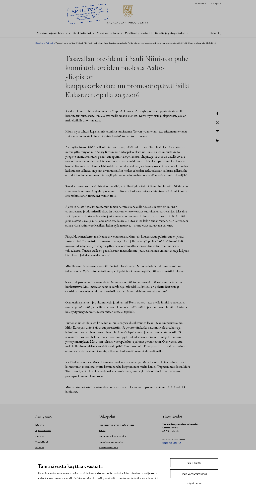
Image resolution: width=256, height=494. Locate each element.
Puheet (49, 43)
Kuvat (102, 430)
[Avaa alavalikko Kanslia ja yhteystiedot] (186, 34)
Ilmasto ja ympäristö (111, 441)
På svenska (200, 3)
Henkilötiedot (82, 34)
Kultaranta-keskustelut (112, 436)
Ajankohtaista (58, 34)
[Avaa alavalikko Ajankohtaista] (68, 34)
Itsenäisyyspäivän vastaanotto (116, 424)
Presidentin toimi (108, 34)
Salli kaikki (194, 462)
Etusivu (41, 34)
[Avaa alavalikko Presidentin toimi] (120, 34)
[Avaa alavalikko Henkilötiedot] (92, 34)
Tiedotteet (41, 441)
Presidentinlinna (108, 447)
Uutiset (39, 436)
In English (216, 3)
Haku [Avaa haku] (213, 33)
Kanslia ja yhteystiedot (170, 34)
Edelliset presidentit (139, 34)
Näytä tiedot (194, 483)
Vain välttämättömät (194, 473)
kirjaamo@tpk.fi (171, 442)
